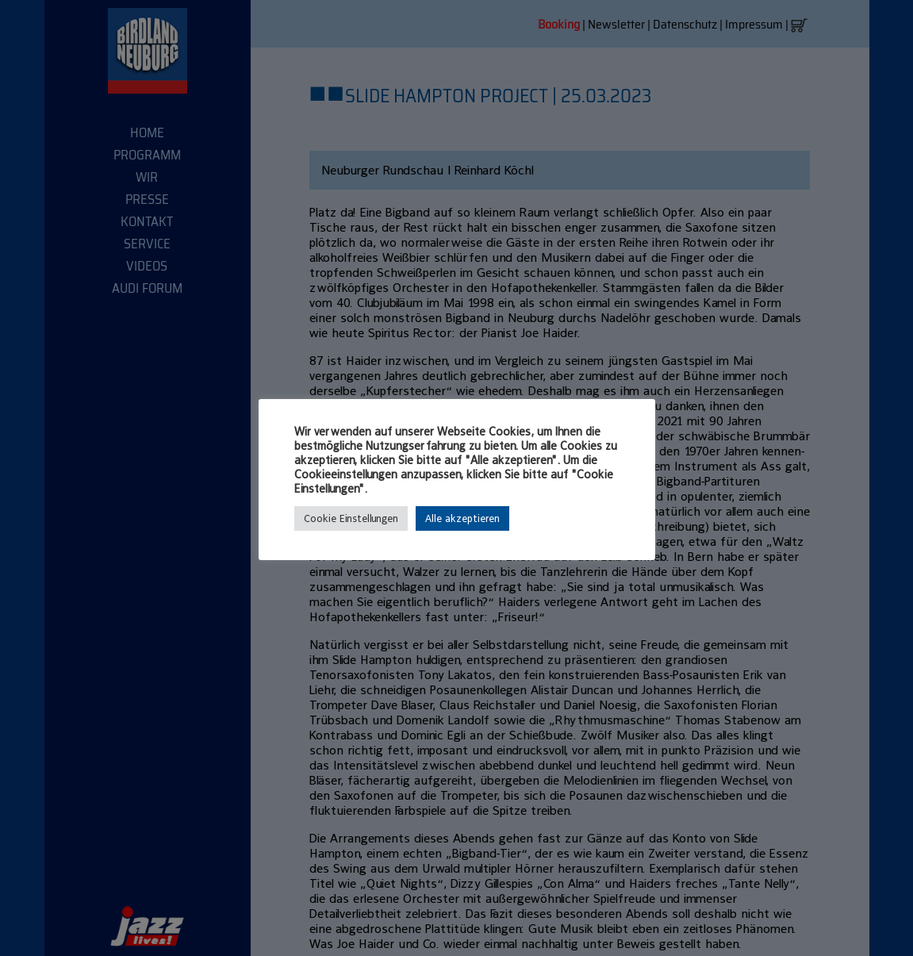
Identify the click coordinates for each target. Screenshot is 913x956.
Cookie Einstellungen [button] (351, 518)
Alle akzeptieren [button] (462, 518)
